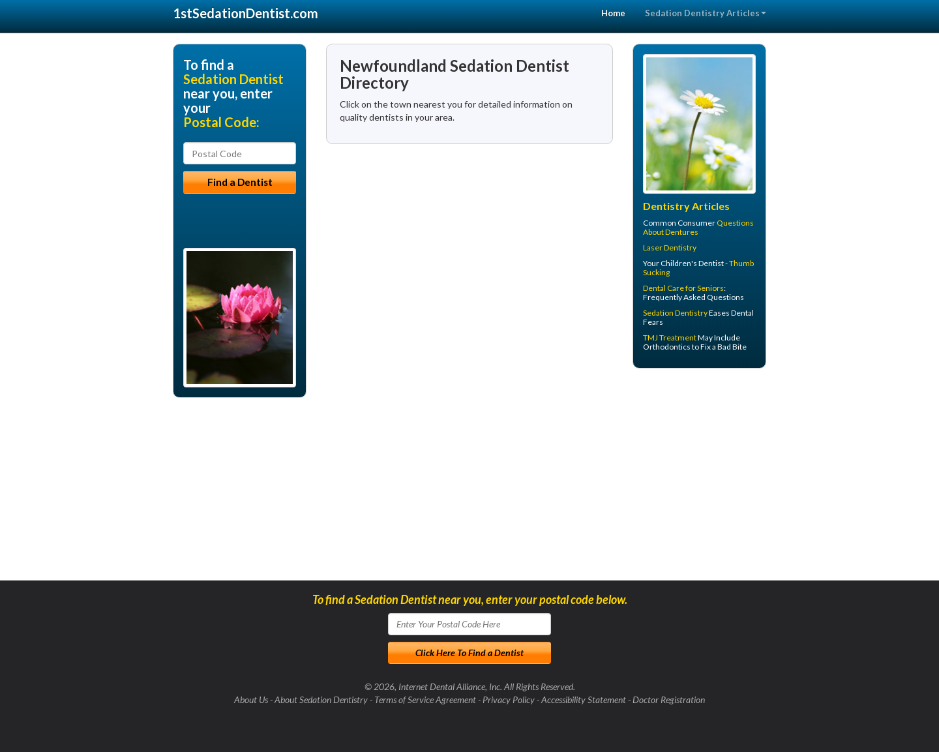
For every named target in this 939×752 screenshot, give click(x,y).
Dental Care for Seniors (683, 288)
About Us (251, 699)
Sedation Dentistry (675, 313)
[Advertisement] (699, 479)
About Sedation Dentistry (321, 699)
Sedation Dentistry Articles (705, 13)
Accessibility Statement (583, 699)
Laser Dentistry (669, 247)
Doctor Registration (669, 699)
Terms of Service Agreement (425, 699)
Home (613, 13)
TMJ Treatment (669, 337)
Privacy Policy (509, 699)
